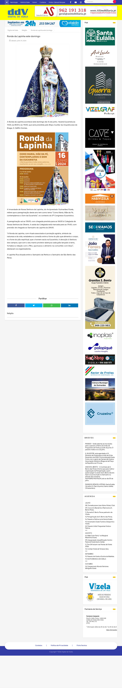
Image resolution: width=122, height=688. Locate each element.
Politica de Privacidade (59, 645)
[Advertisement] (42, 278)
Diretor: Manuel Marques (57, 2)
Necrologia (14, 2)
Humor (34, 2)
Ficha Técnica (82, 645)
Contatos (43, 2)
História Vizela (25, 2)
